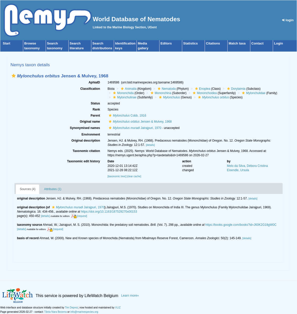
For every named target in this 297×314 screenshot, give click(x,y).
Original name (90, 121)
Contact (257, 43)
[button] (13, 76)
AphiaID (94, 82)
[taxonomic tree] (116, 176)
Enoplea (202, 89)
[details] (150, 145)
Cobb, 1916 (126, 115)
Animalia (128, 89)
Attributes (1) (52, 189)
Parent (95, 115)
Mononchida (122, 93)
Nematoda (166, 89)
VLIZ (118, 307)
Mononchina (160, 93)
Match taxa (237, 43)
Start (6, 43)
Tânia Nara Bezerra (55, 311)
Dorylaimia (236, 89)
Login (278, 43)
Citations (213, 43)
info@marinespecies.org (84, 311)
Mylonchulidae (253, 93)
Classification (90, 89)
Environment (91, 134)
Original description (85, 140)
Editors (166, 43)
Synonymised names (85, 128)
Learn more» (130, 295)
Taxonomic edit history (83, 161)
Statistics (190, 43)
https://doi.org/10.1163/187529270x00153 (109, 211)
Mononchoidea (204, 93)
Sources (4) (27, 189)
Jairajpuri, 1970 (134, 128)
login (288, 20)
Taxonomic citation (86, 151)
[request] (82, 216)
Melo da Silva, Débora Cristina (247, 166)
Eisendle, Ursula (238, 170)
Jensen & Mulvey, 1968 (139, 121)
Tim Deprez (71, 307)
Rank (96, 109)
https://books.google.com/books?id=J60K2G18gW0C (241, 225)
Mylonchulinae (124, 97)
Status (95, 103)
